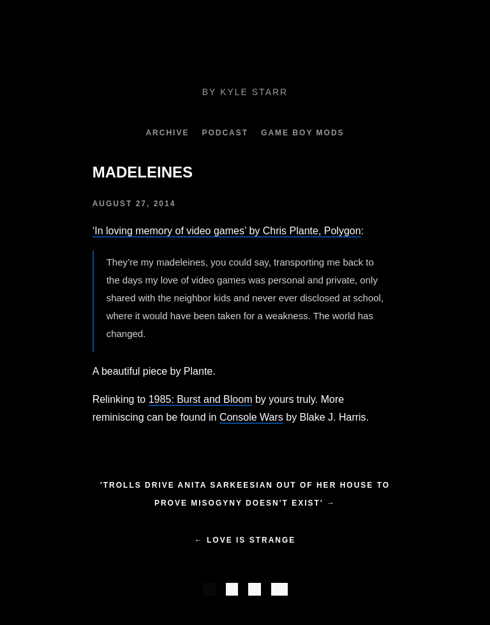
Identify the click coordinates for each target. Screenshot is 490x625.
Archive (167, 132)
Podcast (225, 132)
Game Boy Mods (302, 132)
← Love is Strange (245, 540)
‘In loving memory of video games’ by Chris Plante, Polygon (227, 230)
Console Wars (251, 417)
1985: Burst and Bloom (201, 399)
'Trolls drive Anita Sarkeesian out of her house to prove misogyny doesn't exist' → (245, 494)
